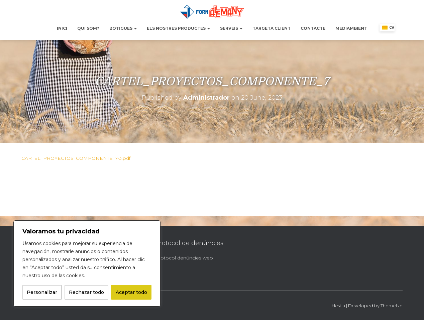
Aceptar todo (131, 292)
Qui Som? (88, 28)
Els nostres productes (178, 28)
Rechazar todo (86, 292)
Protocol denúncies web (184, 258)
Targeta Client (271, 28)
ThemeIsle (392, 305)
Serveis (231, 28)
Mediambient (351, 28)
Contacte (313, 28)
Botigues (123, 28)
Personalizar (42, 292)
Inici (62, 28)
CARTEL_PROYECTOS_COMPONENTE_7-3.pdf (75, 158)
